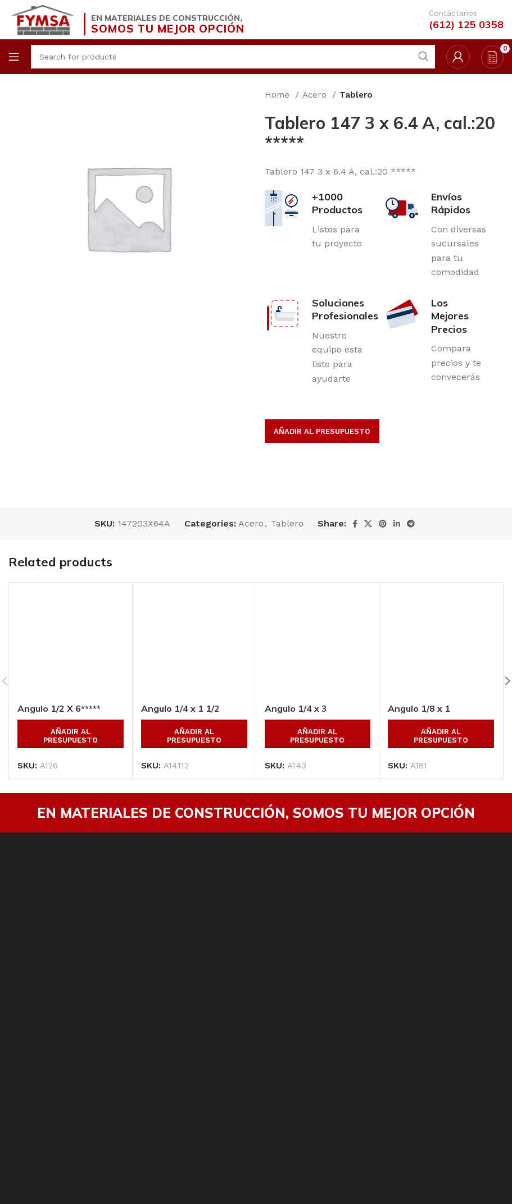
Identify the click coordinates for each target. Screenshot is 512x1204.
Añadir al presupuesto (322, 431)
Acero (315, 95)
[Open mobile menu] (14, 56)
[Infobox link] (458, 19)
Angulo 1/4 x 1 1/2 (180, 708)
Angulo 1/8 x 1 (419, 708)
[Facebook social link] (355, 523)
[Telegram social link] (411, 523)
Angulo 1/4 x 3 (296, 708)
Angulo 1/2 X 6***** (59, 708)
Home (278, 95)
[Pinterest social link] (382, 523)
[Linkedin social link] (397, 523)
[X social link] (368, 523)
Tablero (356, 95)
